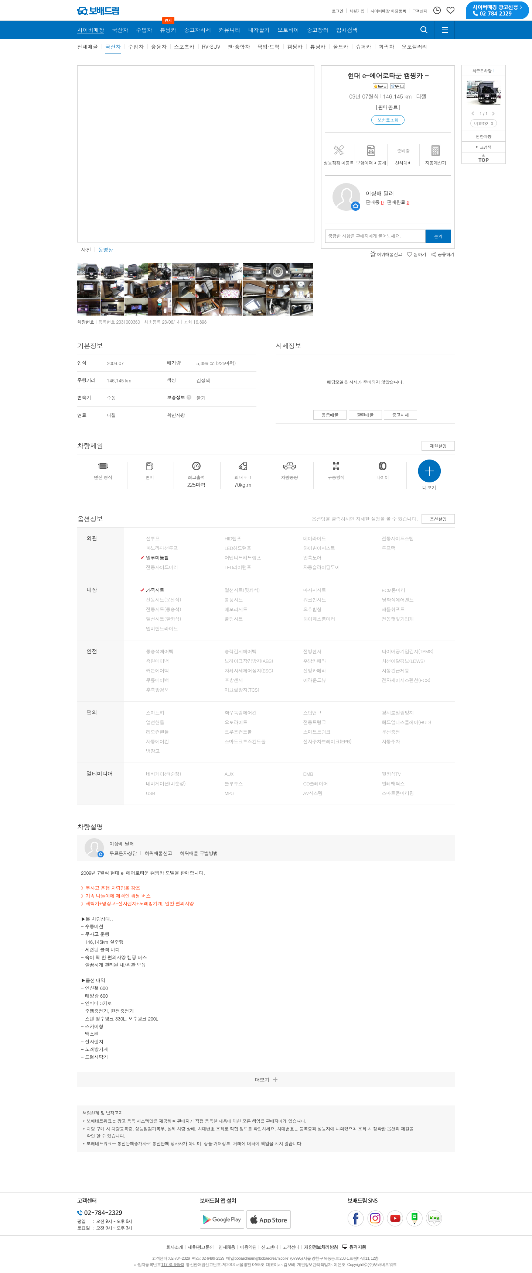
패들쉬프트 (393, 609)
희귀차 (386, 46)
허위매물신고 (158, 853)
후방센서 (234, 680)
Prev (473, 113)
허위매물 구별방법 (199, 853)
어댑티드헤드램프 (243, 557)
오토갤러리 (414, 46)
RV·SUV (211, 46)
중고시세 (400, 415)
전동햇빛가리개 (397, 619)
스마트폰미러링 (397, 793)
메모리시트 (236, 609)
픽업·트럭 (269, 46)
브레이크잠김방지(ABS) (249, 661)
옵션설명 (438, 519)
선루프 (153, 538)
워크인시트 (314, 599)
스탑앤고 (312, 712)
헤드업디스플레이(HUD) (406, 722)
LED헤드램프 (238, 548)
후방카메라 (314, 661)
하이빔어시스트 (319, 548)
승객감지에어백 (240, 651)
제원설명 (438, 446)
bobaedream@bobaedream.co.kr (261, 1258)
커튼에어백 (157, 670)
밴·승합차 (239, 46)
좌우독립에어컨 (240, 712)
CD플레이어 (315, 783)
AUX (229, 774)
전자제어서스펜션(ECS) (406, 680)
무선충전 (391, 731)
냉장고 (153, 751)
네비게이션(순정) (163, 774)
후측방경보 (157, 689)
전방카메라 (314, 670)
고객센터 (291, 1247)
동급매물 (329, 415)
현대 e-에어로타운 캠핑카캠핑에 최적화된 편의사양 (496, 85)
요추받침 (312, 609)
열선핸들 (155, 722)
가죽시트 (155, 590)
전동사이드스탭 (397, 538)
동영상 (105, 249)
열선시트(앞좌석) (163, 619)
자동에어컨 (157, 741)
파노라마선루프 (162, 548)
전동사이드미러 (162, 567)
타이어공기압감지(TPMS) (407, 651)
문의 (438, 236)
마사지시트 (314, 590)
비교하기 (483, 123)
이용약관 (248, 1247)
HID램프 (233, 538)
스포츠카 (184, 46)
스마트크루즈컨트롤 (245, 741)
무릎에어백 (157, 680)
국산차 (113, 46)
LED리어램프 (238, 567)
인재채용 (226, 1247)
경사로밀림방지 (397, 712)
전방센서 (312, 651)
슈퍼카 (363, 46)
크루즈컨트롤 (238, 731)
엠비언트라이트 (162, 628)
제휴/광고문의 (201, 1247)
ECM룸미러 (393, 590)
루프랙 (388, 548)
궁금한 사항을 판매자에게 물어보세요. (364, 236)
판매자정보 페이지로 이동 (355, 206)
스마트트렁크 (317, 731)
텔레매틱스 (393, 783)
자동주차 (391, 741)
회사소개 (174, 1247)
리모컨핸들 (157, 731)
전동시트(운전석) (163, 599)
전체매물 (87, 46)
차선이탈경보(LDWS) (403, 661)
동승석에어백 (159, 651)
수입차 (136, 46)
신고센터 (269, 1247)
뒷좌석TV (391, 774)
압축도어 (312, 557)
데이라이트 (314, 538)
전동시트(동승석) (163, 609)
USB (150, 793)
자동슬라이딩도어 (321, 567)
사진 (86, 249)
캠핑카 (295, 46)
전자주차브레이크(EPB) (327, 741)
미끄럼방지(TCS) (242, 689)
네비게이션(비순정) (165, 783)
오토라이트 (236, 722)
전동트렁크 (314, 722)
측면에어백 (157, 661)
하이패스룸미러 (319, 619)
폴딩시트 (234, 619)
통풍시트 (234, 599)
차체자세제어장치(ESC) (249, 670)
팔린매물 (365, 415)
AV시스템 (313, 793)
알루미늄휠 (157, 557)
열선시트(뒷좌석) (242, 590)
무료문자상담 (123, 853)
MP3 (229, 793)
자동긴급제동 (395, 670)
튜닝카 (317, 46)
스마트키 (155, 712)
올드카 (340, 46)
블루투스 (234, 783)
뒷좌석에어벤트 (397, 599)
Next (494, 113)
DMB (308, 774)
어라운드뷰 (314, 680)
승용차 (159, 46)
